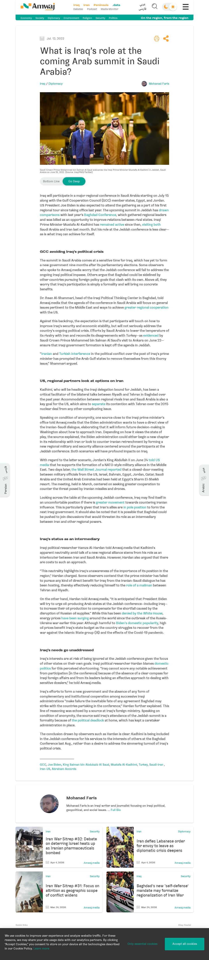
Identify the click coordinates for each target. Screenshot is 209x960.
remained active (112, 224)
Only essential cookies (142, 944)
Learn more (41, 948)
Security (100, 18)
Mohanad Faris (159, 83)
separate (98, 404)
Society (39, 18)
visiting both (151, 224)
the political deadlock (88, 720)
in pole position (134, 507)
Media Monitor (110, 9)
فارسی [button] (142, 9)
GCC (43, 764)
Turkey (143, 764)
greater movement (110, 502)
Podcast (92, 9)
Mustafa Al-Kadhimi (124, 764)
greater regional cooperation (147, 307)
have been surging (75, 618)
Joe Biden (54, 764)
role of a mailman (139, 585)
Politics (113, 18)
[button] (142, 7)
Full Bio (116, 810)
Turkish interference (74, 354)
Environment (71, 18)
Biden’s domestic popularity (137, 623)
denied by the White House (142, 613)
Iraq (42, 83)
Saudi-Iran (156, 764)
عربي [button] (142, 5)
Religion (87, 18)
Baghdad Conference (100, 215)
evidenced (151, 335)
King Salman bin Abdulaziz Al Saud (86, 764)
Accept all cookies (184, 944)
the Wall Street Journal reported (96, 469)
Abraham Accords (64, 769)
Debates (78, 9)
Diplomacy (54, 18)
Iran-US (45, 769)
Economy (26, 18)
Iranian (46, 354)
